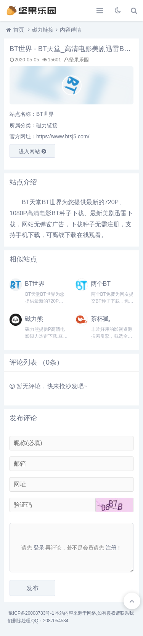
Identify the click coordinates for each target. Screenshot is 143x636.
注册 (111, 548)
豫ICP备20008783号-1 (31, 613)
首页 (18, 30)
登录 (39, 548)
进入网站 (32, 151)
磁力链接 (42, 30)
